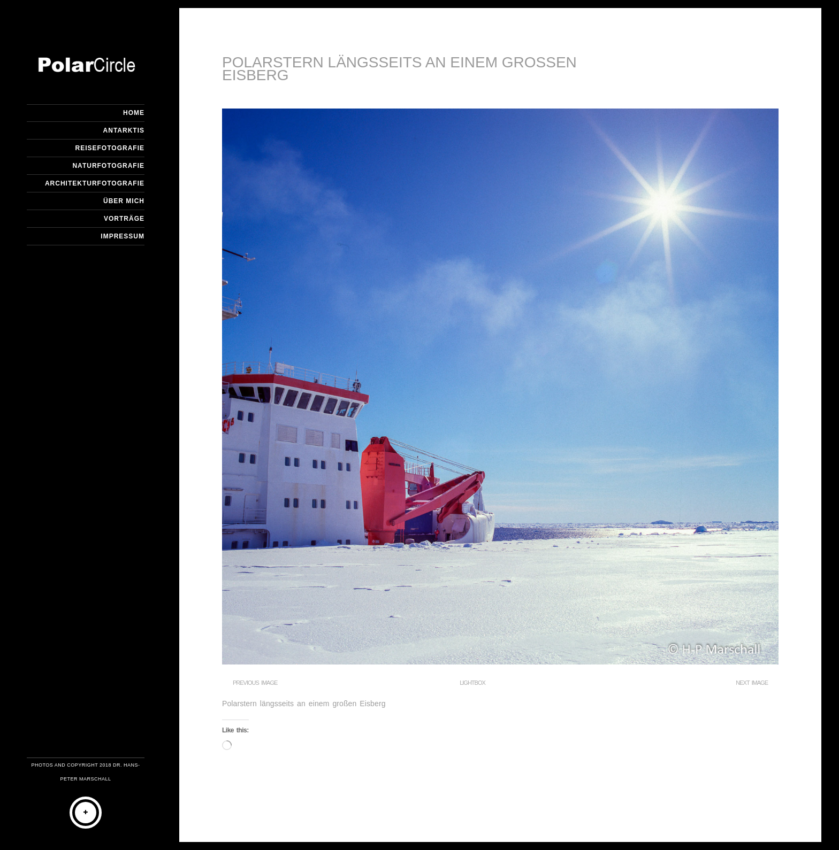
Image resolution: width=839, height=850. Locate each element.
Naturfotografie (108, 165)
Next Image (752, 682)
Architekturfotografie (94, 183)
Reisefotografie (109, 148)
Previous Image (255, 682)
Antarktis (123, 130)
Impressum (122, 236)
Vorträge (124, 218)
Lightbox (472, 682)
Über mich (123, 201)
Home (133, 113)
